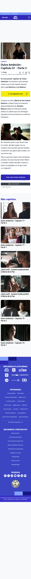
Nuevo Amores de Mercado (10, 417)
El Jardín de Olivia (5, 13)
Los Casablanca (22, 413)
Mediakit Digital (16, 464)
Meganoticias (16, 405)
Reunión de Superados (11, 397)
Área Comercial (15, 460)
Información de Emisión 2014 (15, 441)
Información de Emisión (15, 437)
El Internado (20, 393)
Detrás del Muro (11, 393)
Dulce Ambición (6, 187)
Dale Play (24, 405)
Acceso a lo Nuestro (10, 413)
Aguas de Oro (22, 397)
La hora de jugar (7, 409)
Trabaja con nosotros (15, 452)
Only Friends (14, 13)
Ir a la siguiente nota (15, 94)
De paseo (15, 409)
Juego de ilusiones (23, 417)
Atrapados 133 (24, 409)
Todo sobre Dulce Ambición (15, 177)
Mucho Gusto (7, 405)
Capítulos (4, 61)
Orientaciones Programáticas (15, 449)
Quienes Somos (15, 433)
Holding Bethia (15, 456)
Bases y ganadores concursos (15, 445)
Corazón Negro (21, 401)
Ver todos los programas (15, 422)
